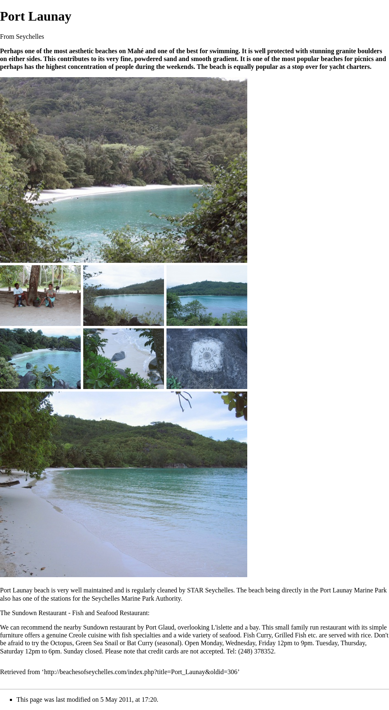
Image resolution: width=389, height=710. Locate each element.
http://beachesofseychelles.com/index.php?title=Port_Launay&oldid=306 (141, 671)
